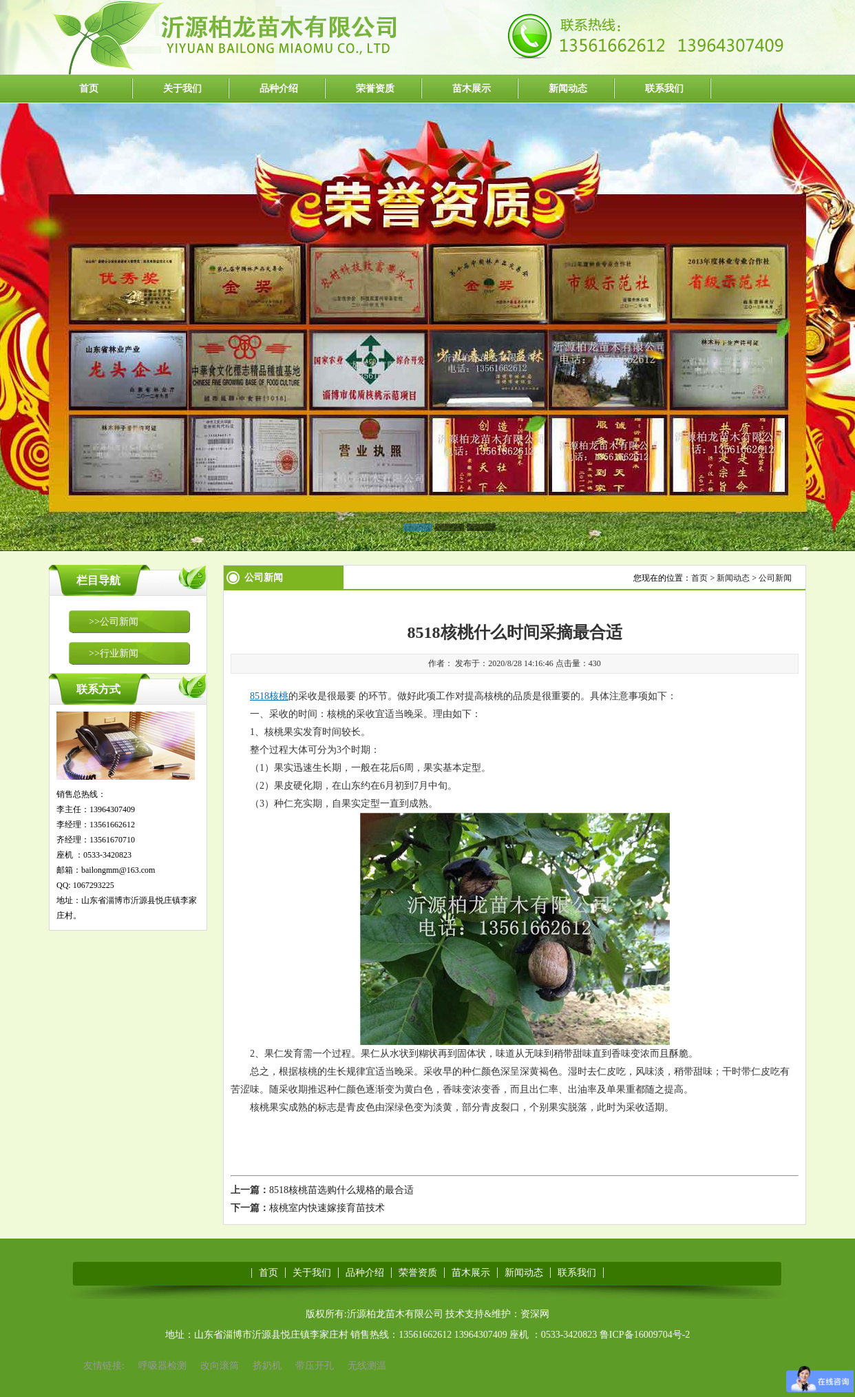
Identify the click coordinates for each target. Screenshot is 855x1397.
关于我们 (182, 88)
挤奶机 (267, 1365)
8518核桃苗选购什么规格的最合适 (341, 1190)
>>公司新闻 (113, 622)
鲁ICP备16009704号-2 (645, 1334)
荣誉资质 (375, 88)
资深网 (534, 1314)
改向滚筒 (219, 1365)
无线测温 (367, 1365)
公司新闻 (775, 578)
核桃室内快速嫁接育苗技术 (327, 1208)
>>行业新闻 (113, 653)
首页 (88, 88)
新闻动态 (568, 88)
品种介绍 (279, 88)
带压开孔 (314, 1365)
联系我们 (664, 88)
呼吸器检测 (162, 1365)
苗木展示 (471, 88)
